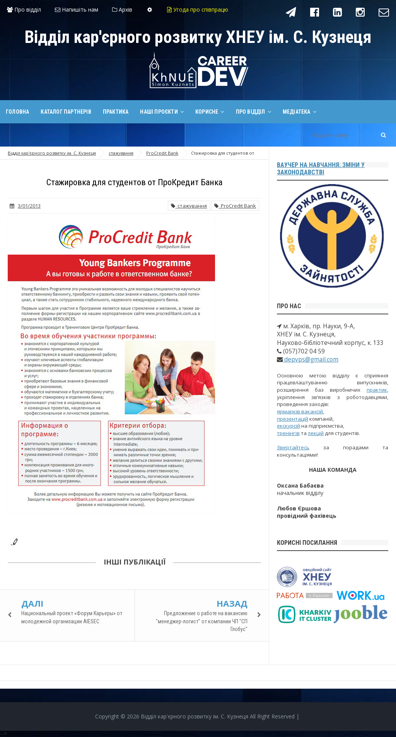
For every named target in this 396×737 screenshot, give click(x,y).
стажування (189, 205)
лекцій (316, 433)
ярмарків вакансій (300, 411)
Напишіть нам (76, 9)
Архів (122, 9)
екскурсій (288, 425)
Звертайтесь (293, 447)
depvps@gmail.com (310, 359)
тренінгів (288, 433)
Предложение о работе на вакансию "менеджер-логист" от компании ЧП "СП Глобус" (202, 621)
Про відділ (24, 9)
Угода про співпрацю (197, 9)
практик (377, 389)
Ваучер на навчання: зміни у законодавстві (321, 168)
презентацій (292, 418)
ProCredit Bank (235, 205)
